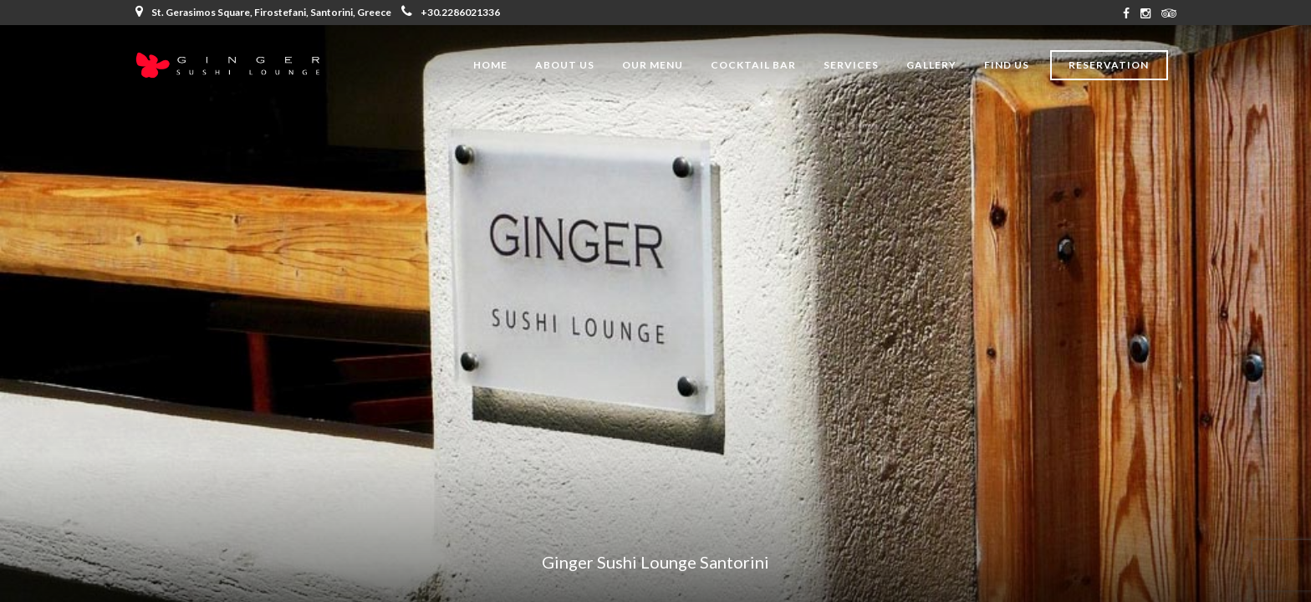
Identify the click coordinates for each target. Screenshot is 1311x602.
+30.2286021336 (450, 12)
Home (490, 65)
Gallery (931, 65)
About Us (564, 65)
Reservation (1109, 65)
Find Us (1006, 65)
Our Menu (652, 65)
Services (851, 65)
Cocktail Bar (753, 65)
